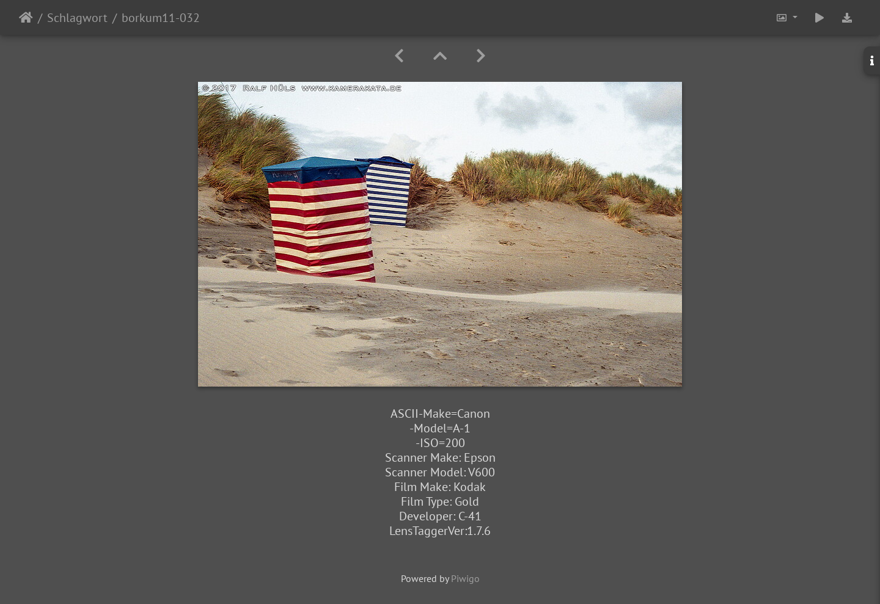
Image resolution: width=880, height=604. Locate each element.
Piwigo (465, 578)
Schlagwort (77, 18)
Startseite (26, 18)
